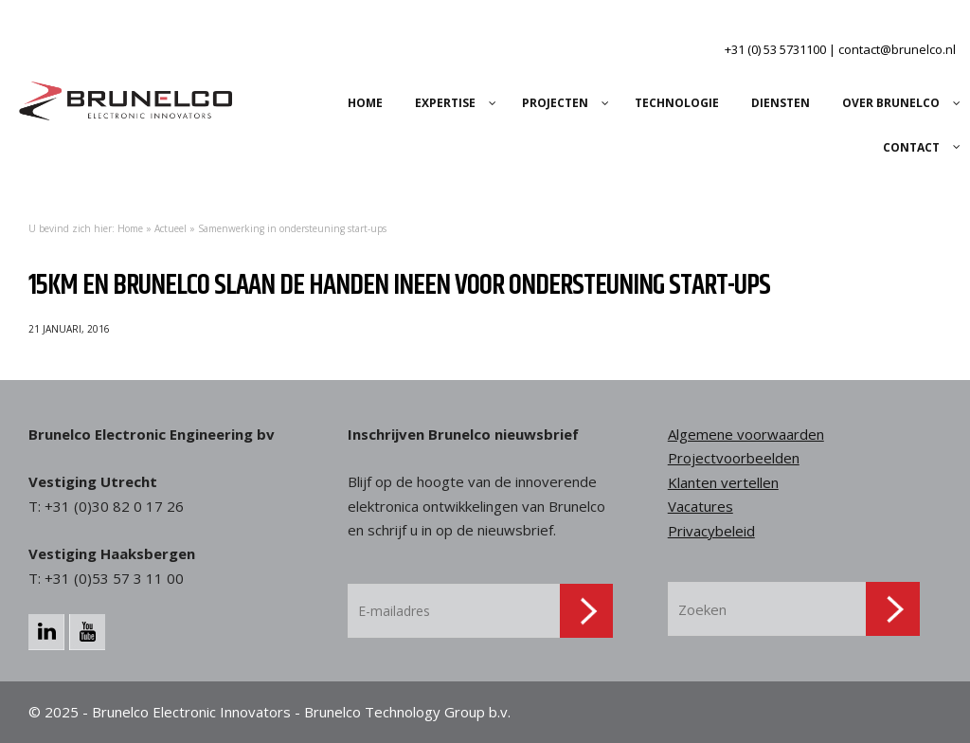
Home (130, 228)
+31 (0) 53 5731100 (775, 49)
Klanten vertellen (723, 482)
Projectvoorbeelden (733, 457)
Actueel (170, 228)
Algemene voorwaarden (746, 434)
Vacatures (700, 506)
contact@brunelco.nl (897, 49)
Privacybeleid (711, 530)
